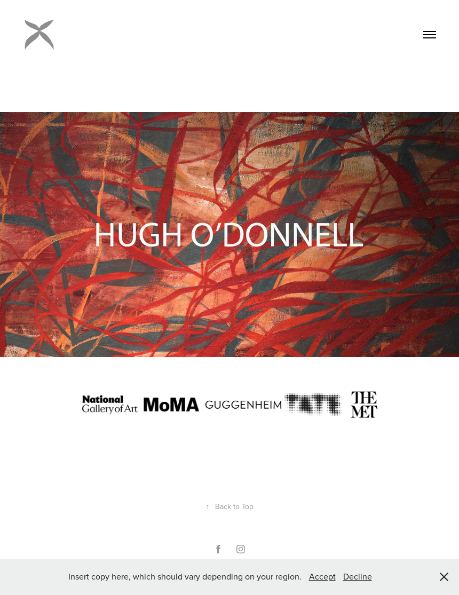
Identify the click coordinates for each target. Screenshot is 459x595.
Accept (322, 576)
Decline (357, 576)
